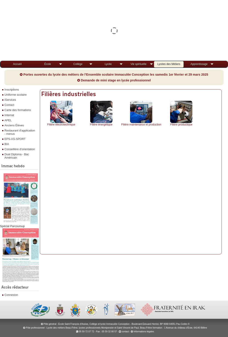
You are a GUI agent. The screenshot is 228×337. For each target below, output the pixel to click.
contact (124, 331)
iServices (10, 99)
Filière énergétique (101, 124)
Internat (9, 115)
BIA (6, 144)
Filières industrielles (68, 94)
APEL (8, 120)
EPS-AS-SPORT (15, 139)
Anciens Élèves (14, 125)
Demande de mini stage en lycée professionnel (114, 80)
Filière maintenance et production (141, 124)
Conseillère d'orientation (19, 149)
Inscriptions (11, 89)
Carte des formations (17, 110)
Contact (9, 105)
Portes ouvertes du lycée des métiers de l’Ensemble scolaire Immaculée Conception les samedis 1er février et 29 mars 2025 (114, 74)
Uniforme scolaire (15, 94)
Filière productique (181, 124)
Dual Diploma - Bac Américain (16, 156)
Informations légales (144, 331)
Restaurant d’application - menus (19, 132)
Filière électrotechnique (61, 124)
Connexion (11, 295)
